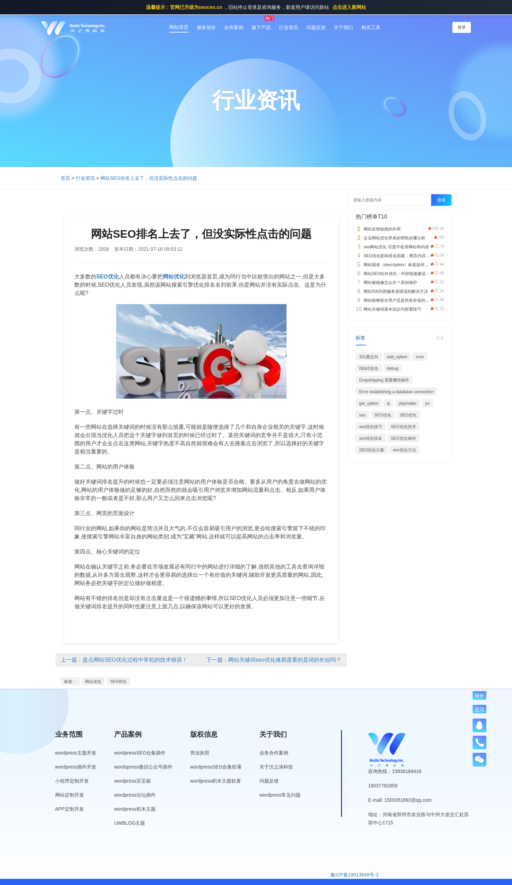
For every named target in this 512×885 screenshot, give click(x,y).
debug (392, 368)
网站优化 (93, 681)
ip (388, 403)
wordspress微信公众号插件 (143, 767)
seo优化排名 (370, 438)
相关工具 (370, 27)
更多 (440, 338)
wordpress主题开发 (76, 753)
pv (427, 403)
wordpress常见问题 (280, 795)
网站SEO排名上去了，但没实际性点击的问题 (148, 178)
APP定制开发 (69, 809)
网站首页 (178, 27)
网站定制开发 (69, 795)
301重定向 (368, 356)
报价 (479, 695)
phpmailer (408, 403)
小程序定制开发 (72, 781)
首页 (65, 178)
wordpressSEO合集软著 (216, 767)
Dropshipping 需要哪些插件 (384, 380)
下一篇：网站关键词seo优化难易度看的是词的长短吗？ (273, 660)
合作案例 (233, 27)
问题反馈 (316, 27)
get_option (368, 403)
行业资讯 (288, 27)
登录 (462, 27)
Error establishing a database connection (396, 391)
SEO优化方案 (371, 450)
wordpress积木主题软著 (215, 781)
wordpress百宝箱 (132, 781)
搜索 (441, 200)
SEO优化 (118, 681)
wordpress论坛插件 (135, 795)
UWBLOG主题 (129, 823)
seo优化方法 (404, 450)
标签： (70, 681)
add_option (397, 356)
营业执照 (199, 753)
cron (420, 356)
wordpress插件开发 (76, 767)
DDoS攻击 (368, 368)
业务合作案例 (273, 753)
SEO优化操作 (403, 438)
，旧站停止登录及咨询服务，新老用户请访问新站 (256, 7)
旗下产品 (261, 27)
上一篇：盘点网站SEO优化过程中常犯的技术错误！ (124, 660)
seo (362, 415)
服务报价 (206, 27)
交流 (479, 709)
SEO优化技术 (403, 426)
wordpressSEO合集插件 (140, 753)
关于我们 (343, 27)
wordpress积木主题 (135, 809)
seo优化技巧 (370, 426)
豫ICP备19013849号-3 (354, 874)
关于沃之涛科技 (276, 767)
